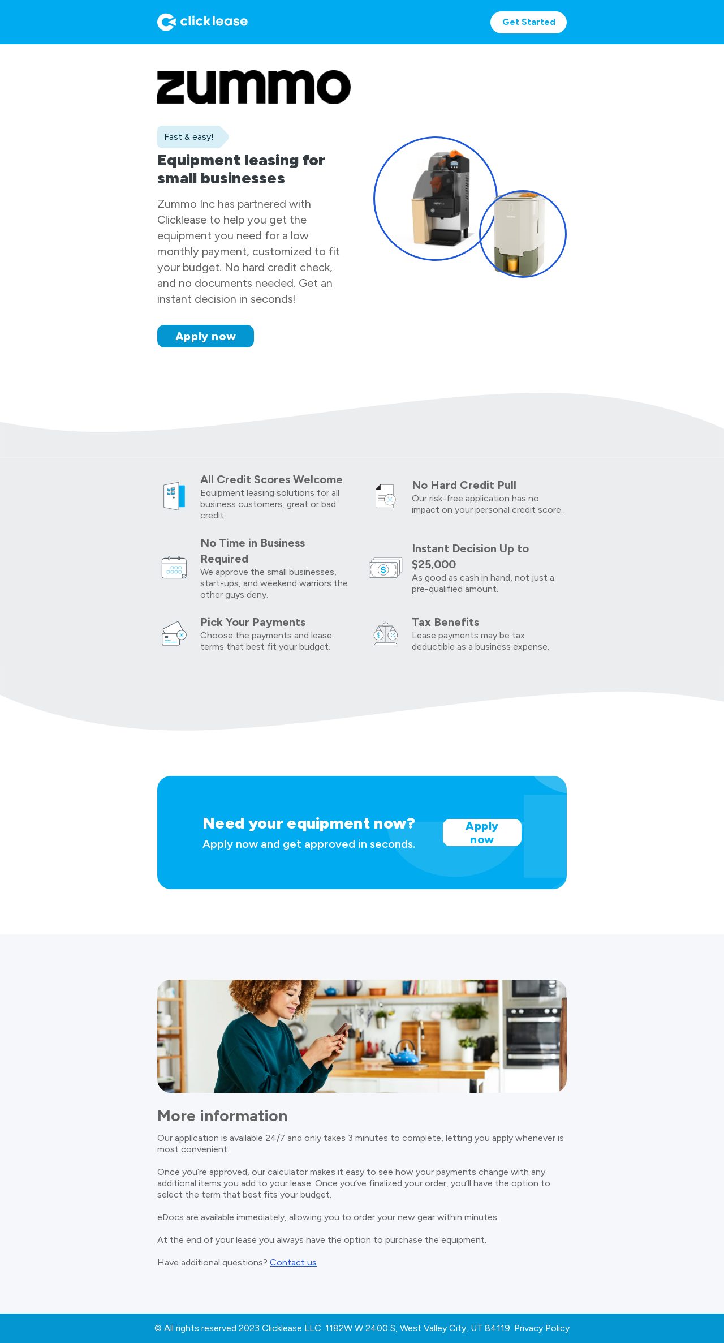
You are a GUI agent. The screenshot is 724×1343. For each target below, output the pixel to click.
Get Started (528, 21)
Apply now (205, 336)
